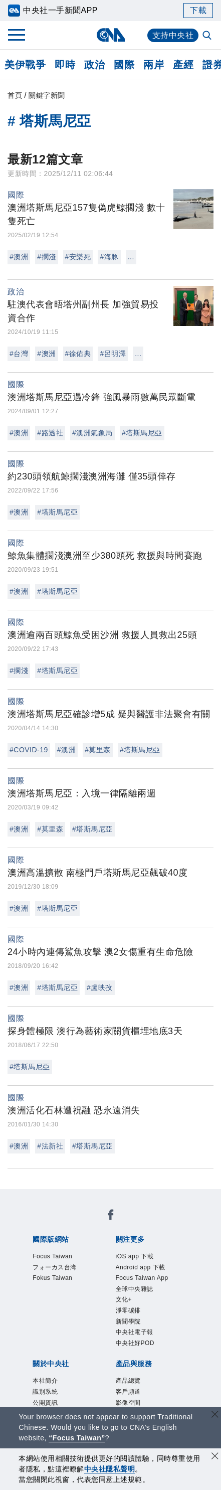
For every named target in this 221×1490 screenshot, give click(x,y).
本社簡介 (46, 1319)
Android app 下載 (119, 1265)
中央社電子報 (92, 1292)
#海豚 (109, 257)
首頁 (15, 95)
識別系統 (83, 1319)
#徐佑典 (78, 354)
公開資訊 (120, 1319)
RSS (158, 1387)
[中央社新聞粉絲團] (31, 1197)
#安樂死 (78, 257)
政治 (94, 64)
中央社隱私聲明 (109, 1469)
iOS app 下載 (55, 1265)
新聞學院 (46, 1292)
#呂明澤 (113, 354)
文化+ (144, 1278)
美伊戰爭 (25, 64)
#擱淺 (46, 257)
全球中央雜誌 (104, 1278)
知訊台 (88, 1387)
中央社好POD (149, 1292)
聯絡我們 (55, 1346)
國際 (124, 64)
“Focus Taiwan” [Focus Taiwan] (77, 1438)
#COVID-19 (29, 750)
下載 (198, 10)
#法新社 (50, 1146)
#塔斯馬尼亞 (142, 433)
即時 (65, 64)
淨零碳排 (174, 1278)
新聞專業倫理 (65, 1333)
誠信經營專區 (120, 1333)
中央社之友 (125, 1387)
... (131, 257)
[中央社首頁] (110, 35)
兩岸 (153, 64)
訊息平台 (157, 1373)
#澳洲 (19, 257)
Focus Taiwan (57, 1224)
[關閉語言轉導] (214, 1415)
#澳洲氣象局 (92, 433)
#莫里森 (98, 750)
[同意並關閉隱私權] (214, 1457)
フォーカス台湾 (118, 1224)
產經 (183, 64)
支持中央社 (173, 35)
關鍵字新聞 (47, 95)
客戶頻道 (83, 1373)
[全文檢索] (207, 36)
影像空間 (120, 1373)
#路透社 (50, 433)
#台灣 (19, 354)
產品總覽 (46, 1373)
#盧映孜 (100, 987)
